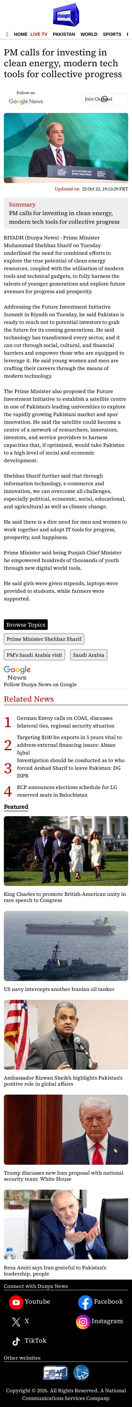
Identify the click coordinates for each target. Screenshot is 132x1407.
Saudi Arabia (88, 654)
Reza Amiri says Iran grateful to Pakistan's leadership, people (55, 1270)
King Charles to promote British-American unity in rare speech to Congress (65, 897)
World (88, 34)
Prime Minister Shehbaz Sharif (44, 638)
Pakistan (64, 34)
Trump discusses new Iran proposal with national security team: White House (63, 1175)
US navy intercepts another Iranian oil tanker (59, 989)
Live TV (38, 34)
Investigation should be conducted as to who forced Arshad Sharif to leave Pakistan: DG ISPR (71, 768)
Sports (112, 34)
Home (21, 34)
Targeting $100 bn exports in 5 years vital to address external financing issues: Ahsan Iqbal (69, 745)
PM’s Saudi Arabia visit (34, 654)
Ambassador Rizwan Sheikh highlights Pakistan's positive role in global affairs (63, 1080)
